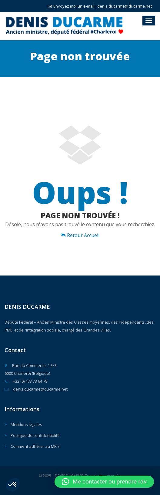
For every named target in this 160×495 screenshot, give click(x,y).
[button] (12, 484)
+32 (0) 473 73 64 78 (26, 381)
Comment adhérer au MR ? (35, 446)
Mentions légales (26, 424)
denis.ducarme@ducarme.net (36, 389)
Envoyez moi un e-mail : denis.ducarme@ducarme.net (100, 6)
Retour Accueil (80, 235)
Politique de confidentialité (35, 435)
